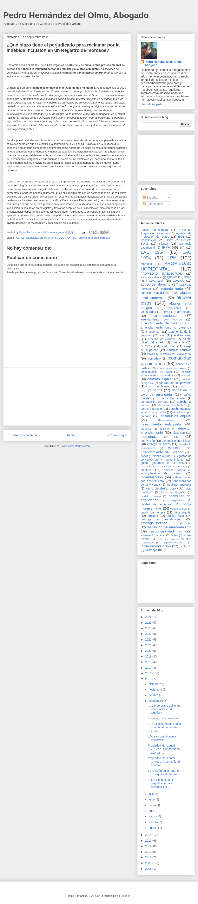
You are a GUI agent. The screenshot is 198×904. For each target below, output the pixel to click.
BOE (181, 236)
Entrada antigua (116, 435)
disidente (146, 428)
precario (152, 515)
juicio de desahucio (160, 488)
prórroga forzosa (154, 523)
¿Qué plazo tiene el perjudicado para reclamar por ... (160, 783)
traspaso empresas (174, 542)
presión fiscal (175, 515)
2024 (148, 628)
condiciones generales (171, 368)
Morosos (146, 264)
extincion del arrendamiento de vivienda (166, 450)
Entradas (150, 197)
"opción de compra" (155, 229)
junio (151, 799)
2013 (148, 840)
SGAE (187, 277)
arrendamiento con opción (161, 319)
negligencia (178, 500)
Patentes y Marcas (151, 277)
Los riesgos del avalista (163, 718)
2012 (148, 846)
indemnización (152, 477)
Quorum (172, 277)
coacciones (184, 353)
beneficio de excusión (162, 339)
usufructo (185, 546)
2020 (148, 650)
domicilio (165, 428)
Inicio (71, 435)
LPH (172, 257)
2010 (148, 857)
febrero (153, 822)
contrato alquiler (160, 379)
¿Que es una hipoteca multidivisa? (162, 738)
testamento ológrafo (168, 539)
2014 (148, 834)
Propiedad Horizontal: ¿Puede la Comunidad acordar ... (164, 749)
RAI (74, 237)
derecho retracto (151, 408)
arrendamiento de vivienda (162, 323)
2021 (148, 645)
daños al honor (48, 237)
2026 (148, 616)
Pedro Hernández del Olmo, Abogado (76, 15)
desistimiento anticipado (161, 424)
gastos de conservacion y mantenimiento (166, 457)
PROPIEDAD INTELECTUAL (161, 273)
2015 (148, 679)
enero (152, 827)
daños (157, 390)
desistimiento (166, 420)
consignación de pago (156, 371)
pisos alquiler (182, 512)
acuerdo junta (171, 289)
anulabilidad (148, 311)
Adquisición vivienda (154, 233)
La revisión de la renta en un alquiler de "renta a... (165, 772)
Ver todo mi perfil (151, 104)
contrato (186, 375)
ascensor (154, 331)
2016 (148, 673)
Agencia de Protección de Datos (166, 235)
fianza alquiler (162, 456)
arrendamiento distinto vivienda (166, 327)
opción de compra (153, 512)
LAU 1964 (153, 252)
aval (162, 335)
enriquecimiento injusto (176, 440)
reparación (184, 523)
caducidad (32, 237)
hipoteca (146, 470)
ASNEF (20, 237)
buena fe (178, 342)
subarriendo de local (153, 535)
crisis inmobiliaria (158, 386)
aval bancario (182, 335)
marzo (152, 816)
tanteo (174, 535)
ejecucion (179, 432)
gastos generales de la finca (162, 463)
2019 (148, 656)
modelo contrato (151, 496)
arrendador (184, 311)
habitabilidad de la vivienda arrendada (164, 466)
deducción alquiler (173, 398)
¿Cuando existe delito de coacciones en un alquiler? (164, 709)
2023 (148, 633)
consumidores (166, 375)
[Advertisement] (67, 396)
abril (151, 810)
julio (151, 794)
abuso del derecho (156, 284)
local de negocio (173, 492)
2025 (148, 622)
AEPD (182, 230)
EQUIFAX (64, 237)
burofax (146, 346)
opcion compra (178, 508)
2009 (148, 863)
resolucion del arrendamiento (169, 527)
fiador (144, 456)
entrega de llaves (159, 444)
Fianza (163, 243)
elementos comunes (159, 437)
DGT (170, 240)
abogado (178, 280)
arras (166, 311)
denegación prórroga (154, 401)
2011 (148, 851)
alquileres (175, 308)
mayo (152, 805)
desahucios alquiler (175, 416)
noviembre (155, 689)
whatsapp (151, 550)
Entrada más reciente (22, 435)
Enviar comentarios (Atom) (75, 446)
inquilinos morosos (179, 484)
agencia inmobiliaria (155, 292)
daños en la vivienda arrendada (166, 392)
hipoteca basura (174, 470)
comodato (154, 358)
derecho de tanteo (171, 405)
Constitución (149, 240)
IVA (182, 247)
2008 (148, 868)
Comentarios (153, 204)
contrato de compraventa (175, 383)
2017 (148, 667)
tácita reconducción (156, 546)
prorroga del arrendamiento (161, 519)
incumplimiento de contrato (161, 473)
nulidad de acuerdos (156, 504)
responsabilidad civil (166, 531)
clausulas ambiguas (159, 353)
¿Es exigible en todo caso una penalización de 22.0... (164, 727)
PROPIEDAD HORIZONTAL (166, 266)
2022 (148, 639)
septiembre (156, 700)
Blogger (125, 895)
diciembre (155, 684)
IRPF (166, 247)
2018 (148, 662)
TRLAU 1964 (155, 280)
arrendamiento (165, 316)
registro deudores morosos (94, 237)
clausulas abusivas (178, 350)
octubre (153, 695)
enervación (148, 440)
